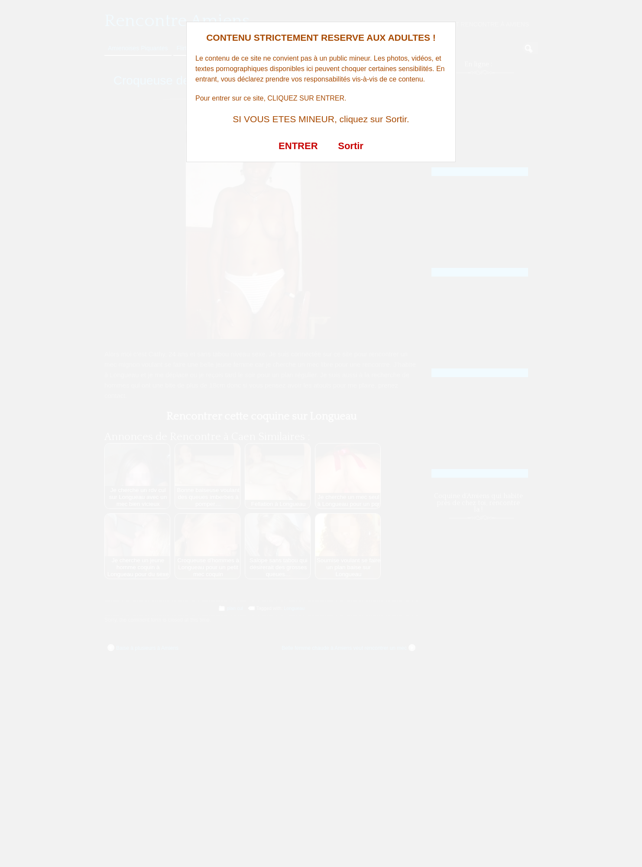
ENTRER (298, 145)
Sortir (350, 145)
